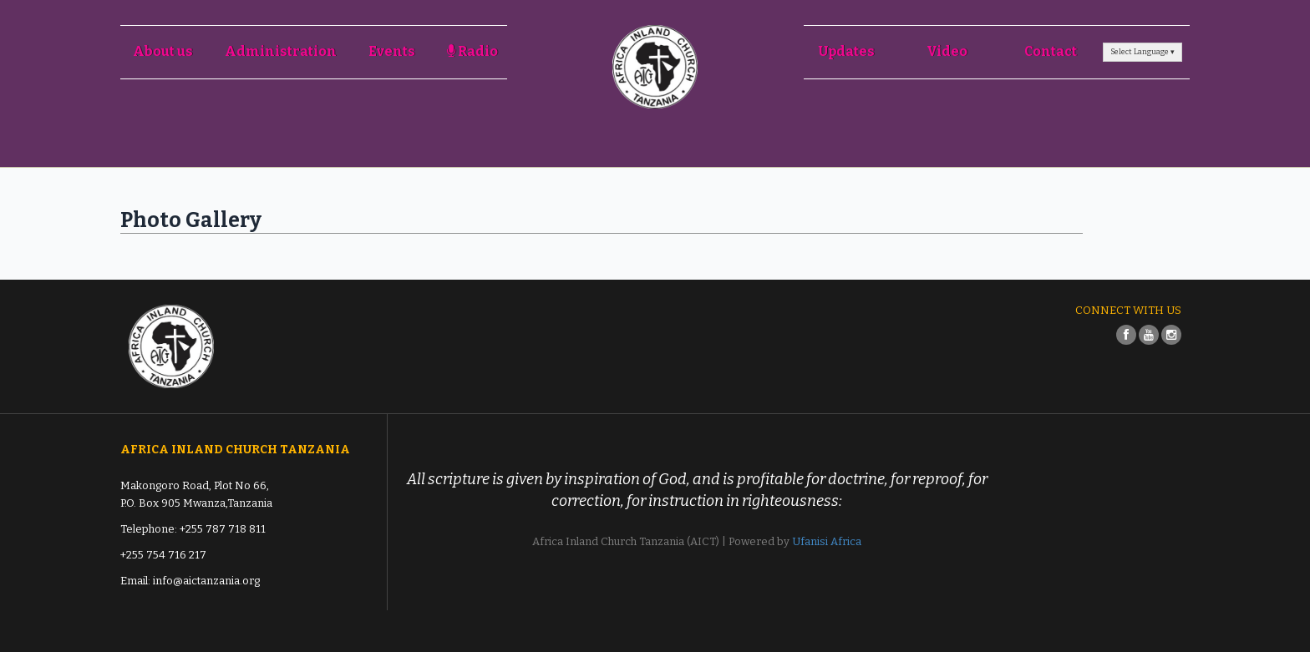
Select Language (1142, 52)
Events (391, 51)
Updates (847, 51)
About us (163, 51)
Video (947, 51)
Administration (281, 51)
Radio (472, 51)
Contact (1050, 51)
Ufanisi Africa (826, 541)
